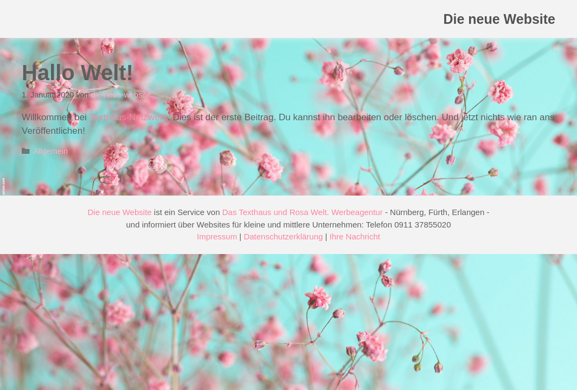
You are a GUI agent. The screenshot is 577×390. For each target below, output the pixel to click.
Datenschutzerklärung (283, 236)
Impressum (217, 236)
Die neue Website (499, 19)
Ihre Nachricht (355, 236)
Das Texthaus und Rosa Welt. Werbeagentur (302, 212)
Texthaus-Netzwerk (128, 117)
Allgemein (51, 151)
